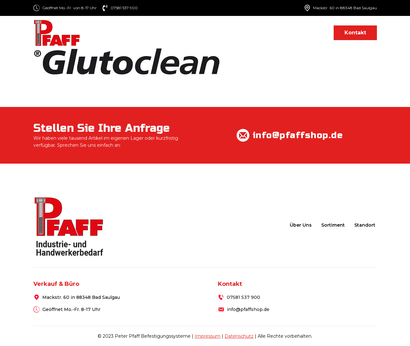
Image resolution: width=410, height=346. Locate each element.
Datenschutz (239, 336)
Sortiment (233, 33)
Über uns (196, 33)
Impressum (207, 336)
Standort (312, 33)
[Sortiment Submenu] (252, 32)
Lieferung (276, 33)
